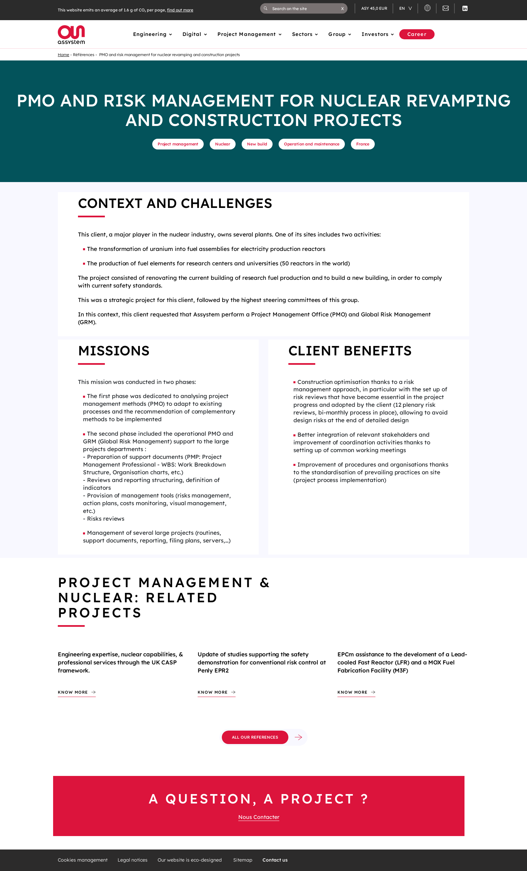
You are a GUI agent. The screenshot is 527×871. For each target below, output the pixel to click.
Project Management (246, 34)
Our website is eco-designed (190, 860)
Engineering (150, 34)
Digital (192, 34)
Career (417, 34)
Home (63, 54)
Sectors (302, 34)
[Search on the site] (306, 8)
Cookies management (83, 860)
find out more (180, 9)
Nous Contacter (258, 817)
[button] (342, 8)
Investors (375, 34)
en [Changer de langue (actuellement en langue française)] (402, 8)
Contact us (275, 860)
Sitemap (242, 860)
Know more (73, 692)
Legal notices (133, 860)
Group (337, 34)
